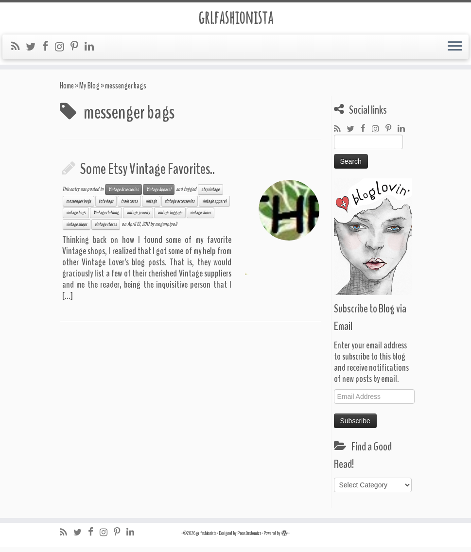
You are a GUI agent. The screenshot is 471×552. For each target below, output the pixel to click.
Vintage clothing (106, 217)
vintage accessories (179, 206)
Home (67, 90)
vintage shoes (200, 217)
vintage (151, 206)
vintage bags (76, 217)
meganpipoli (166, 229)
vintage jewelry (138, 217)
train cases (129, 206)
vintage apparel (214, 206)
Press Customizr (249, 538)
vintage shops (76, 229)
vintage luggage (169, 217)
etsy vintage (210, 194)
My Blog (89, 90)
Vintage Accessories (123, 194)
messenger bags (78, 206)
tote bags (106, 206)
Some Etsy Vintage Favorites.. (147, 173)
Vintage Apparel (158, 194)
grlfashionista (235, 19)
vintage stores (106, 229)
